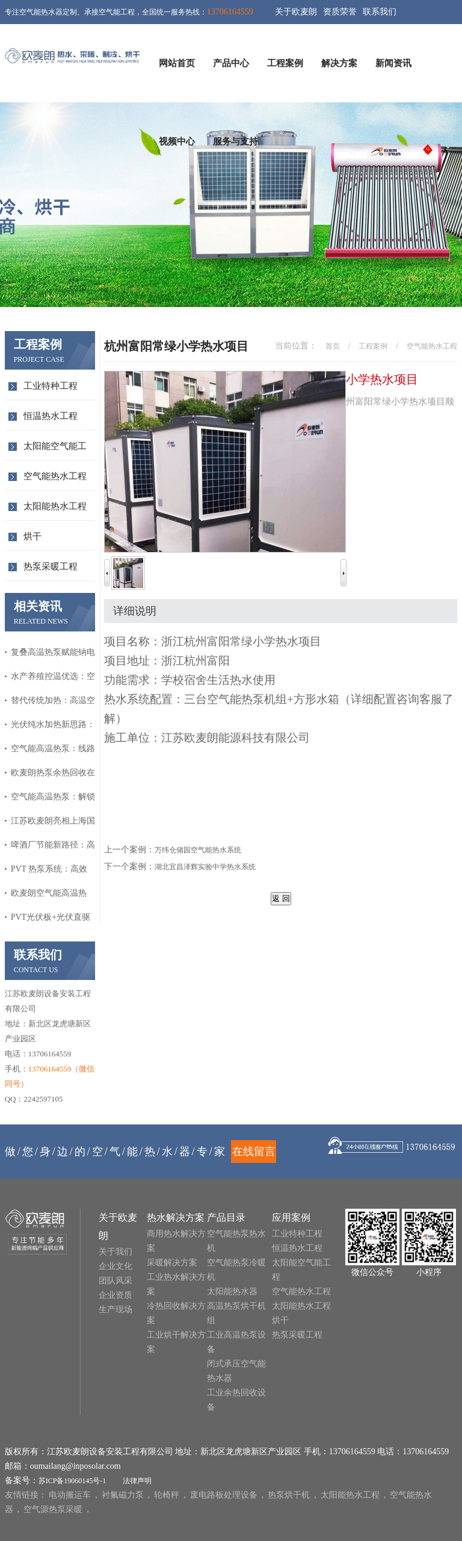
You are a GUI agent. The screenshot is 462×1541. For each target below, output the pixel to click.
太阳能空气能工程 (55, 450)
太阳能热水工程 (55, 506)
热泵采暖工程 (50, 566)
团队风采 (115, 1280)
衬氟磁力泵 (123, 1494)
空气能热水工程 (55, 476)
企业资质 (115, 1295)
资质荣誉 (340, 11)
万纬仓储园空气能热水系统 (198, 850)
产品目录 (226, 1217)
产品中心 (231, 63)
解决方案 (339, 63)
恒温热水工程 (50, 416)
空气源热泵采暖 (52, 1509)
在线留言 (254, 1152)
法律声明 (137, 1481)
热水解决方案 (176, 1217)
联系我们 (379, 11)
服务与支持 (235, 141)
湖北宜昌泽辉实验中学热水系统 (205, 867)
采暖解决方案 (172, 1262)
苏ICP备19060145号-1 (72, 1481)
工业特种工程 (50, 386)
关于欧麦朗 (296, 11)
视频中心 (177, 141)
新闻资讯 (393, 63)
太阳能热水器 (232, 1291)
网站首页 (177, 63)
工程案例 (285, 63)
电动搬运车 (70, 1494)
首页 (332, 346)
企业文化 (115, 1266)
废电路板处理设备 (223, 1494)
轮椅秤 (166, 1494)
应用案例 (291, 1217)
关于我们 (115, 1251)
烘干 (32, 536)
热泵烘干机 (289, 1494)
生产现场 (115, 1309)
